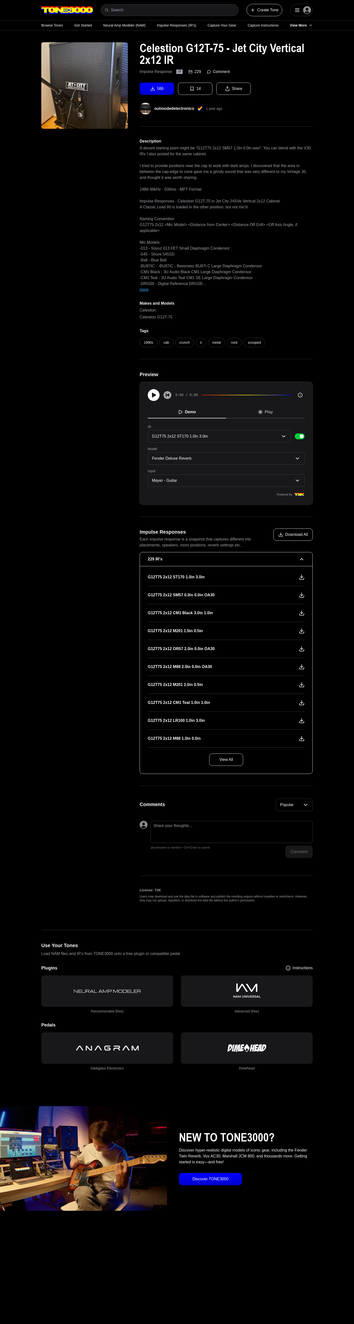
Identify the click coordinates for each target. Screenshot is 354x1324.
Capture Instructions (263, 25)
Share (233, 88)
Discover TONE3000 (210, 1179)
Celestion (148, 310)
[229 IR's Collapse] (226, 559)
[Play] (154, 395)
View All (226, 759)
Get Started (83, 25)
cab (166, 342)
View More (301, 25)
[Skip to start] (167, 395)
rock (234, 342)
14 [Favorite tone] (195, 88)
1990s (148, 342)
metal (216, 342)
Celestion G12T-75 (156, 317)
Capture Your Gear (221, 25)
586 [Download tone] (157, 88)
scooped (254, 342)
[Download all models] (293, 534)
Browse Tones (52, 25)
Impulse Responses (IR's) (176, 25)
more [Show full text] (144, 289)
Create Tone (264, 10)
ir (201, 342)
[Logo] (67, 10)
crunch (184, 342)
